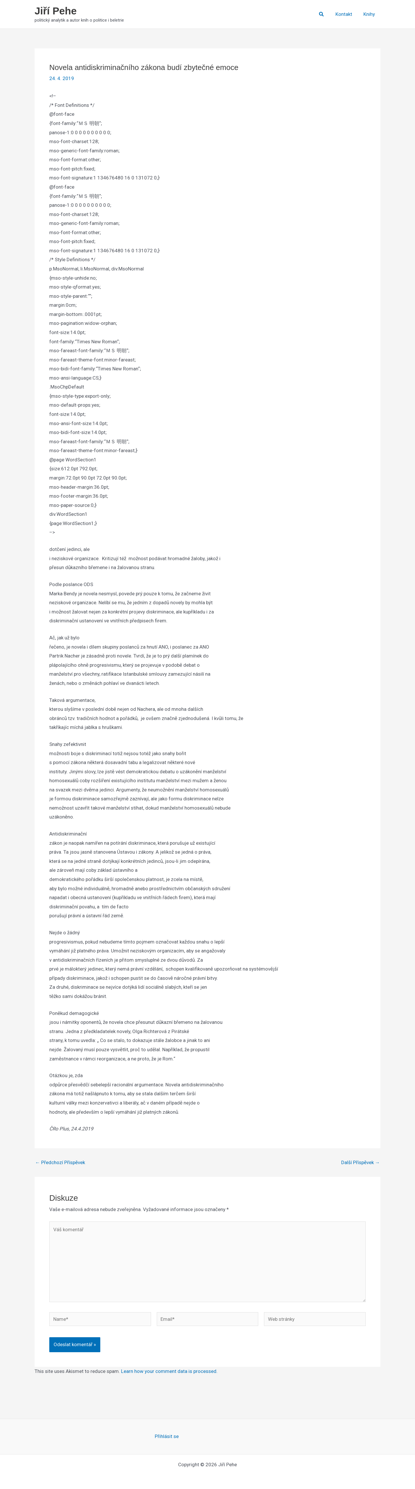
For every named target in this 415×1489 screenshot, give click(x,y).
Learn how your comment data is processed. (169, 1371)
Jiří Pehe (56, 10)
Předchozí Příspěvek (60, 1162)
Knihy (370, 14)
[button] (324, 14)
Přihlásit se (167, 1436)
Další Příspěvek (360, 1162)
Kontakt (345, 14)
